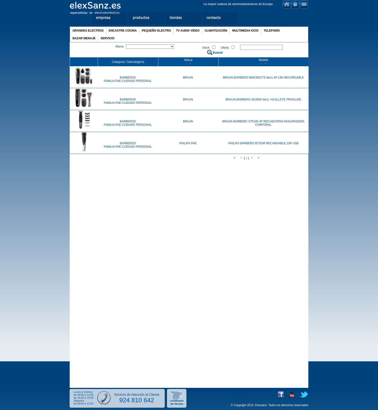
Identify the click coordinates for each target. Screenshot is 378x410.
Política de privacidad (294, 401)
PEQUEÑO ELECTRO (156, 30)
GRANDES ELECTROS (88, 30)
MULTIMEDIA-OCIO (245, 30)
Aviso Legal (270, 401)
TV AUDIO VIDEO (188, 30)
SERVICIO (107, 38)
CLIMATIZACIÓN (216, 30)
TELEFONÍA (272, 30)
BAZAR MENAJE (84, 38)
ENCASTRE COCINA (123, 30)
